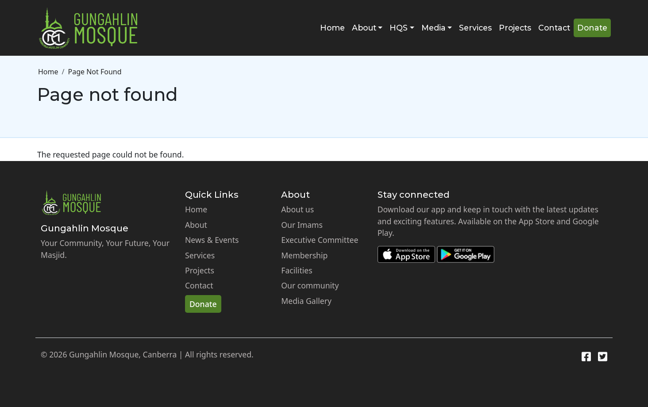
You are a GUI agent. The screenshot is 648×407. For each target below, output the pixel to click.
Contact (554, 27)
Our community (310, 285)
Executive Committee (319, 239)
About (196, 224)
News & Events (212, 239)
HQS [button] (399, 27)
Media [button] (433, 27)
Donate (592, 27)
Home (332, 27)
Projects (515, 27)
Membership (304, 255)
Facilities (296, 270)
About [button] (364, 27)
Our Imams (302, 224)
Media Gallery (306, 301)
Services (475, 27)
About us (297, 209)
